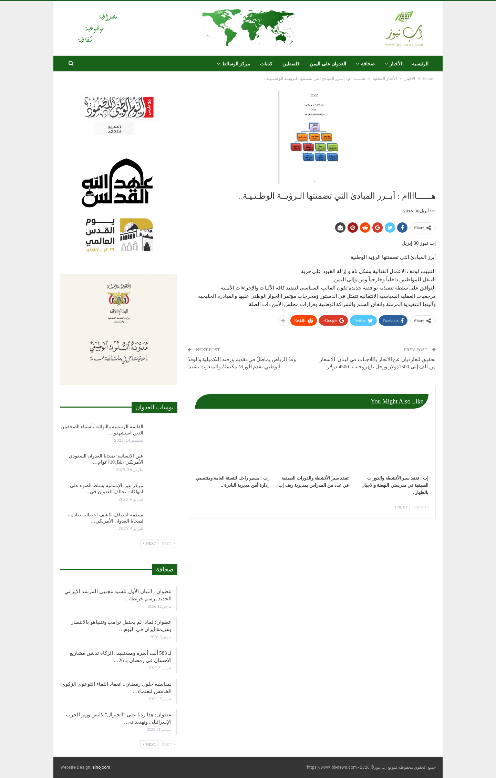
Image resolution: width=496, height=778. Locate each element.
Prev (419, 507)
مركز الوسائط (236, 63)
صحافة (368, 63)
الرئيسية (420, 63)
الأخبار (396, 63)
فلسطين (291, 63)
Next (400, 507)
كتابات (266, 63)
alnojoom (101, 767)
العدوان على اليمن (328, 63)
